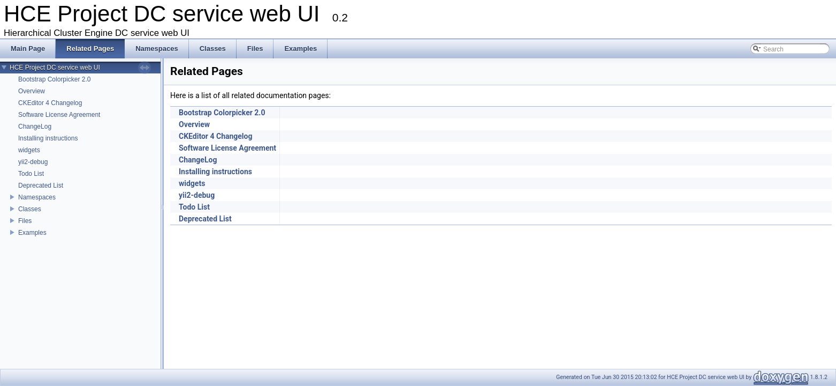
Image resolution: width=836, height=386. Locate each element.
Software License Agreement (59, 114)
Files (25, 221)
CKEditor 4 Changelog (50, 103)
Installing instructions (48, 138)
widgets (29, 150)
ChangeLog (34, 126)
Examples (32, 232)
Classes (29, 209)
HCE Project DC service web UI (55, 67)
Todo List (31, 173)
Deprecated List (40, 185)
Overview (31, 91)
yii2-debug (33, 162)
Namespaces (37, 197)
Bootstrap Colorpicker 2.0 (54, 79)
